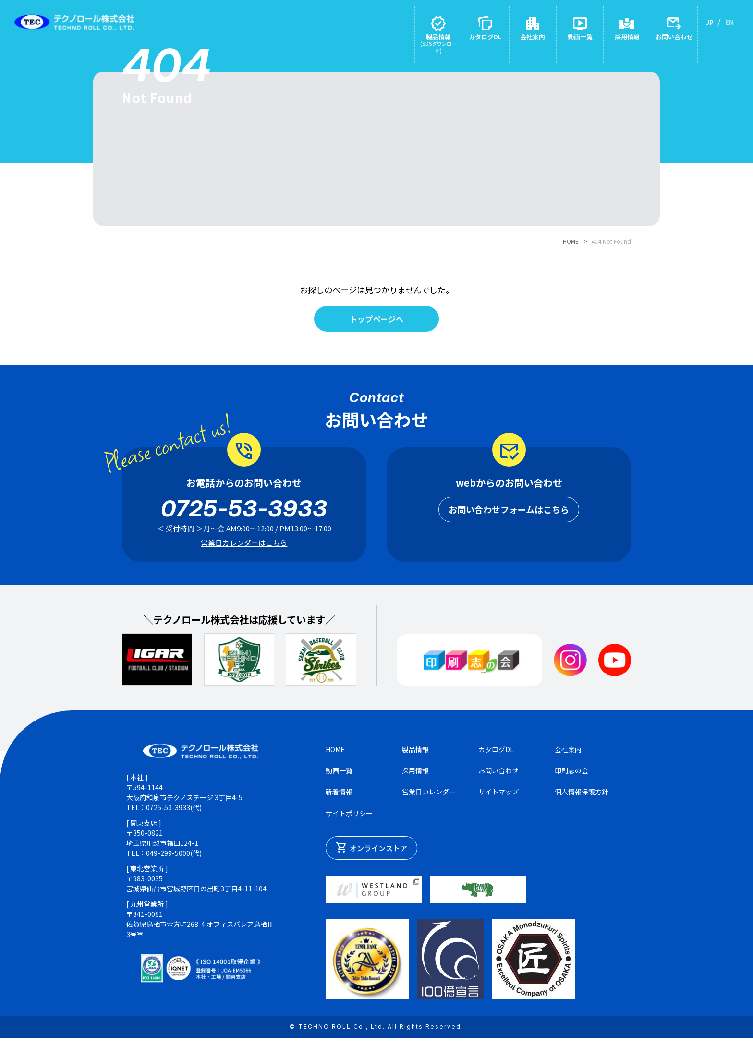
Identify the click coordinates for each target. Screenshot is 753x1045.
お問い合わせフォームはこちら (508, 514)
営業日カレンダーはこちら (244, 548)
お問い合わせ (498, 776)
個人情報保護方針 (581, 797)
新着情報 (339, 797)
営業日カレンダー (429, 797)
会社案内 (568, 754)
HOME (571, 241)
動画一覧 (339, 776)
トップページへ (377, 321)
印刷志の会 (571, 776)
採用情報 (415, 776)
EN (729, 22)
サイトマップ (498, 797)
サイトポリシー (349, 818)
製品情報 (415, 754)
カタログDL (496, 754)
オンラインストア (371, 854)
